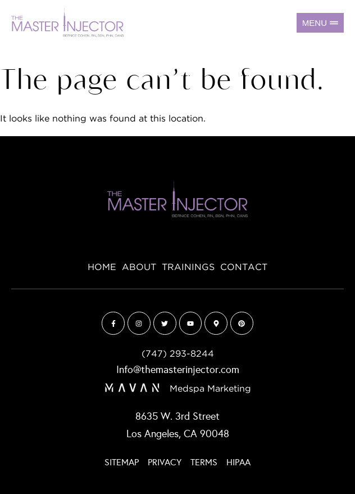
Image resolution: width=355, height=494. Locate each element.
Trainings (188, 267)
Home (102, 267)
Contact (243, 267)
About (139, 267)
